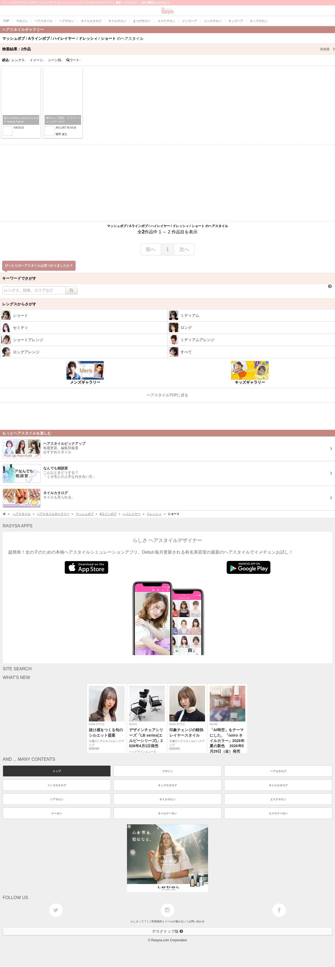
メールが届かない (175, 921)
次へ (184, 249)
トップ (57, 771)
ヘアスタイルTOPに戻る (168, 395)
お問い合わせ (196, 921)
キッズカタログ (167, 785)
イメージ (37, 60)
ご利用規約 (155, 921)
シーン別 (55, 60)
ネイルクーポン (167, 813)
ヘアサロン (56, 799)
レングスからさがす (19, 304)
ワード (73, 60)
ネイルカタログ (278, 785)
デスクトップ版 (167, 931)
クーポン (56, 813)
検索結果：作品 (168, 49)
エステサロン (278, 799)
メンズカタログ (56, 785)
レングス (19, 60)
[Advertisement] (167, 183)
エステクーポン (278, 813)
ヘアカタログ (278, 771)
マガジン (167, 771)
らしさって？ (138, 921)
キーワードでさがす (19, 278)
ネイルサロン (167, 799)
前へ (151, 249)
